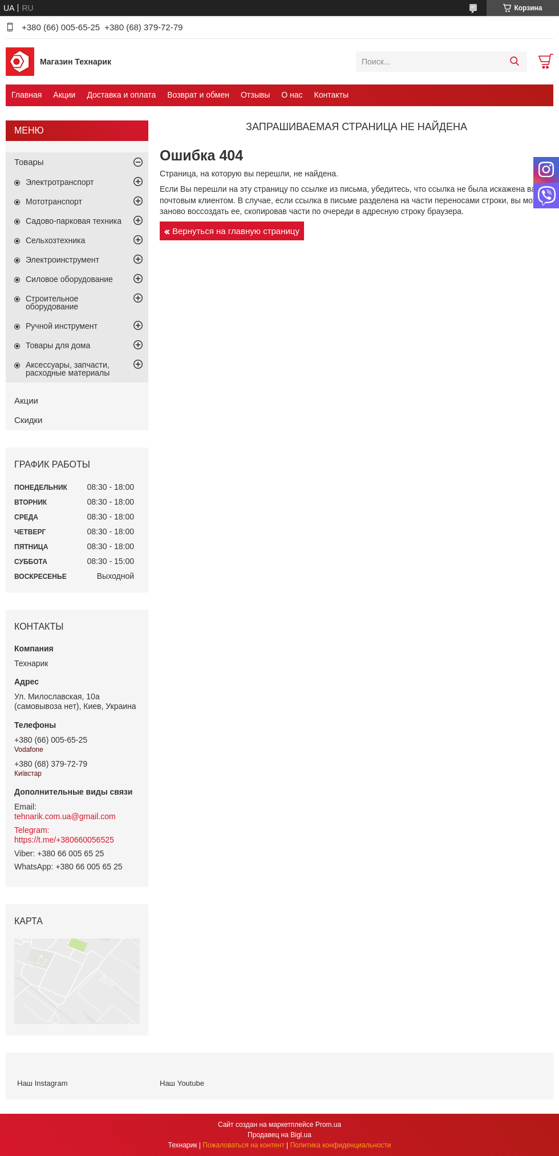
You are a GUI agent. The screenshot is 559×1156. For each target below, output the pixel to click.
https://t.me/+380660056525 (64, 839)
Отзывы (255, 94)
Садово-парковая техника (73, 220)
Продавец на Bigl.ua (279, 1135)
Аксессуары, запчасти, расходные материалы (68, 368)
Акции (64, 94)
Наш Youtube (182, 1083)
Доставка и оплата (121, 94)
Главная (26, 94)
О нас (291, 94)
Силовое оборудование (69, 279)
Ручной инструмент (62, 326)
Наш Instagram (42, 1083)
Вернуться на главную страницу (235, 231)
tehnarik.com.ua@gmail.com (65, 816)
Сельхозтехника (55, 240)
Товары (29, 162)
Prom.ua (328, 1125)
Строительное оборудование (52, 302)
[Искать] (514, 61)
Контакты (331, 94)
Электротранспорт (60, 182)
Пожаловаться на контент (243, 1145)
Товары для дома (58, 345)
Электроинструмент (62, 259)
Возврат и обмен (198, 94)
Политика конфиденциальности (340, 1145)
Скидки (28, 420)
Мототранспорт (54, 201)
